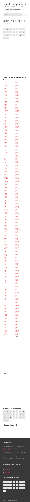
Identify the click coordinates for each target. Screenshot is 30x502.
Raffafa (17, 119)
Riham (5, 286)
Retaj (5, 269)
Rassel (16, 209)
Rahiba (5, 140)
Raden (16, 104)
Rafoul (5, 127)
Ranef (16, 190)
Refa (5, 254)
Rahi (5, 139)
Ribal (16, 280)
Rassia (5, 212)
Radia (5, 107)
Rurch (16, 331)
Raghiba (6, 132)
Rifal (16, 283)
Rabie (5, 92)
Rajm (5, 162)
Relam (16, 263)
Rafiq (16, 124)
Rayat (5, 240)
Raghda (17, 130)
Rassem (5, 210)
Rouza (5, 326)
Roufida (5, 314)
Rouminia (6, 320)
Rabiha (16, 92)
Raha (16, 132)
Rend (5, 264)
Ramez (5, 173)
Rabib (16, 91)
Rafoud (17, 126)
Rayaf (16, 238)
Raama (5, 85)
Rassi (16, 210)
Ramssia (17, 181)
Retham (5, 270)
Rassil (16, 212)
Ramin (5, 175)
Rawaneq (6, 229)
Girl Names (7, 472)
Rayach (17, 237)
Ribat (16, 282)
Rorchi (5, 304)
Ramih (5, 174)
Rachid (5, 97)
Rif (4, 283)
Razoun (5, 247)
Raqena (17, 202)
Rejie (5, 263)
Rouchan (17, 307)
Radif (16, 107)
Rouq (5, 323)
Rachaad (17, 94)
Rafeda (17, 117)
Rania (16, 191)
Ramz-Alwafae (18, 183)
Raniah (5, 193)
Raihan (5, 152)
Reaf (16, 248)
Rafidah (5, 122)
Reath (5, 250)
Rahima (5, 146)
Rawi (5, 232)
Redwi (16, 253)
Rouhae (5, 315)
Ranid (16, 193)
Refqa (5, 260)
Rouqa (16, 323)
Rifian (16, 285)
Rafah (5, 116)
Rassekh (6, 209)
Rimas (5, 289)
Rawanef (17, 228)
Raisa (16, 154)
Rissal (5, 292)
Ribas (5, 282)
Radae (5, 101)
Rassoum (17, 215)
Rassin (5, 213)
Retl (5, 272)
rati (4, 218)
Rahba (5, 135)
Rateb (5, 216)
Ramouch (17, 180)
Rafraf (16, 127)
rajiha (5, 159)
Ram (16, 168)
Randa (5, 189)
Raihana (17, 152)
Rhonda (17, 276)
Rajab (5, 155)
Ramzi (5, 184)
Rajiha (16, 159)
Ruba (5, 327)
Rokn (5, 301)
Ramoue (6, 181)
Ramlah (17, 177)
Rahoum (17, 148)
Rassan (17, 206)
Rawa (5, 222)
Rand (16, 187)
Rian (5, 280)
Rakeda (17, 164)
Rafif (5, 123)
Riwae (16, 296)
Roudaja (17, 308)
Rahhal (5, 138)
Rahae (5, 133)
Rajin (16, 161)
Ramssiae (6, 183)
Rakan (5, 164)
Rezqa (16, 275)
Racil (5, 100)
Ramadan (17, 170)
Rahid (16, 140)
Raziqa (16, 244)
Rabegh (17, 85)
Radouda (6, 110)
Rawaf (5, 225)
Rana (16, 184)
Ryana (5, 336)
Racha (5, 94)
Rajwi (16, 162)
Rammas (17, 178)
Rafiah (16, 120)
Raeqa (16, 113)
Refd (5, 257)
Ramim (17, 174)
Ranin (16, 194)
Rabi (16, 88)
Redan (5, 251)
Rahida (5, 142)
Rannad (5, 196)
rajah (16, 156)
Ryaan (16, 333)
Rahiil (5, 143)
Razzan (17, 247)
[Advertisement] (15, 57)
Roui (16, 317)
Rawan (5, 228)
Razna (5, 245)
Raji (5, 158)
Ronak (16, 302)
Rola (16, 301)
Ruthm (5, 333)
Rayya (5, 241)
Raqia (16, 203)
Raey (5, 114)
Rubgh (5, 328)
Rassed (17, 207)
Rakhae (5, 165)
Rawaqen (17, 231)
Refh (16, 257)
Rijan (16, 286)
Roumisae (17, 320)
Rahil (16, 143)
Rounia (17, 321)
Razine (5, 244)
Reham (5, 261)
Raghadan (17, 129)
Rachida (17, 97)
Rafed (5, 117)
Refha (5, 259)
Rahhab (17, 136)
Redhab (17, 251)
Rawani (5, 231)
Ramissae (17, 175)
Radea (5, 104)
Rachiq (5, 98)
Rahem (5, 136)
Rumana (17, 330)
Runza (5, 331)
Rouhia (5, 317)
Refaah (5, 256)
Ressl (5, 266)
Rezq (5, 275)
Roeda (16, 298)
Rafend (5, 119)
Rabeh (5, 87)
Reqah (16, 264)
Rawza (16, 235)
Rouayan (6, 307)
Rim (5, 288)
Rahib (16, 139)
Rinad (5, 291)
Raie (16, 149)
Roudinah (6, 312)
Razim (5, 242)
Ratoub (17, 219)
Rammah (6, 178)
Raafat (16, 84)
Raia (5, 149)
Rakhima (17, 165)
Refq (16, 259)
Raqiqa (16, 205)
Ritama (5, 296)
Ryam (5, 334)
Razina (16, 242)
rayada (5, 238)
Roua (5, 305)
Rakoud (5, 168)
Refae (16, 256)
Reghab (17, 260)
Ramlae (5, 177)
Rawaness (17, 229)
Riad (5, 277)
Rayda (16, 240)
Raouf (16, 199)
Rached (5, 95)
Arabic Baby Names (15, 4)
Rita (5, 293)
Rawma (5, 234)
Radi (16, 105)
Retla (16, 272)
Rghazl (5, 276)
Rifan (5, 285)
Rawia (16, 232)
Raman (5, 171)
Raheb (16, 135)
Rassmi (17, 213)
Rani (5, 191)
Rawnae (17, 234)
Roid (5, 299)
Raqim (5, 205)
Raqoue (5, 206)
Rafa (16, 114)
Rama (5, 170)
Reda (16, 250)
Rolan (5, 302)
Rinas (16, 291)
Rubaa (16, 327)
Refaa (16, 254)
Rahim (5, 145)
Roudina (17, 311)
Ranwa (16, 197)
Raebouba (17, 110)
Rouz (16, 324)
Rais (5, 154)
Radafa (17, 101)
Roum (5, 318)
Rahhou (17, 138)
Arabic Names (6, 500)
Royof (16, 326)
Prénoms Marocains (13, 500)
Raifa (16, 151)
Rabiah (5, 91)
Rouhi (16, 315)
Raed (5, 111)
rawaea (17, 224)
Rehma (17, 261)
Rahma (5, 148)
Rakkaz (17, 167)
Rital (5, 295)
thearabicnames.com (7, 449)
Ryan (16, 334)
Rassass (5, 207)
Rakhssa (6, 167)
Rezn (5, 273)
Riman (16, 288)
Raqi (5, 203)
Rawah (16, 225)
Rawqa (5, 235)
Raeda (16, 111)
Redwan (6, 253)
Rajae (16, 155)
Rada (16, 100)
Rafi (5, 120)
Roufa (16, 312)
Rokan (16, 299)
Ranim (5, 194)
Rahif (16, 142)
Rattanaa (17, 221)
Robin (5, 298)
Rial (16, 277)
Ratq (5, 221)
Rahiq (16, 146)
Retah (16, 267)
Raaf (16, 82)
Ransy (5, 197)
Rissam (17, 292)
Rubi (16, 328)
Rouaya (17, 305)
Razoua (17, 245)
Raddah (17, 103)
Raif (5, 151)
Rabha (16, 87)
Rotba (16, 304)
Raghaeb (6, 130)
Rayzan (17, 241)
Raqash (5, 202)
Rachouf (17, 98)
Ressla (16, 266)
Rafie (16, 122)
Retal (16, 269)
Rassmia (6, 215)
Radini (16, 108)
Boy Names (7, 469)
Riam (16, 279)
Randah (17, 189)
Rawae (5, 224)
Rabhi (5, 88)
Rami (16, 173)
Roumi (16, 318)
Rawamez (17, 226)
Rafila (16, 123)
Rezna (16, 273)
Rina (16, 289)
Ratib (16, 218)
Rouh (16, 314)
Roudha (5, 311)
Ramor (5, 180)
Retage (5, 267)
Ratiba (5, 219)
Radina (5, 108)
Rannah (17, 196)
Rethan (17, 270)
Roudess (17, 310)
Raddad (5, 103)
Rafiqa (5, 126)
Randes (5, 190)
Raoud (5, 199)
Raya (5, 237)
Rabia (5, 89)
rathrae (17, 216)
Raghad (5, 129)
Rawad (16, 222)
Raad (5, 82)
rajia (16, 158)
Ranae (5, 187)
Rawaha (5, 226)
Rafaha (17, 116)
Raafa (5, 84)
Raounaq (17, 200)
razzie (5, 248)
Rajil (5, 161)
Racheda (17, 95)
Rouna (5, 321)
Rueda (5, 330)
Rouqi (5, 324)
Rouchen (6, 308)
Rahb (16, 133)
